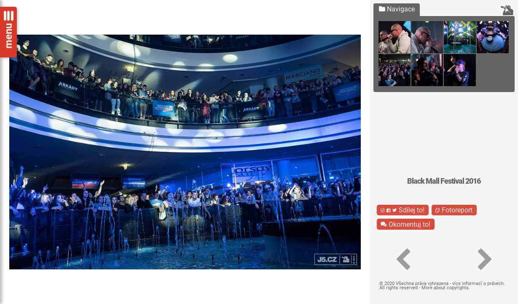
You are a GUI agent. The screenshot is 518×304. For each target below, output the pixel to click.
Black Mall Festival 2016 (443, 181)
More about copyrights (445, 287)
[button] (402, 259)
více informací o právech (478, 283)
